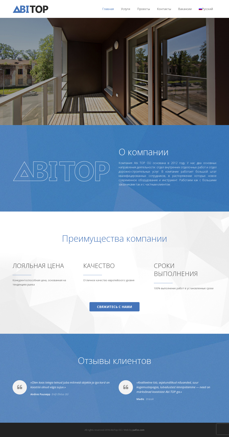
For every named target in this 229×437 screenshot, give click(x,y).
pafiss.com (138, 429)
